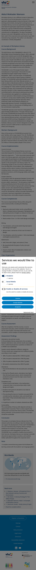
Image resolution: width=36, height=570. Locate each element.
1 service (9, 278)
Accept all (17, 307)
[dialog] (18, 285)
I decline (17, 298)
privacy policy (26, 273)
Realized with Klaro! (29, 312)
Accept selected (17, 302)
